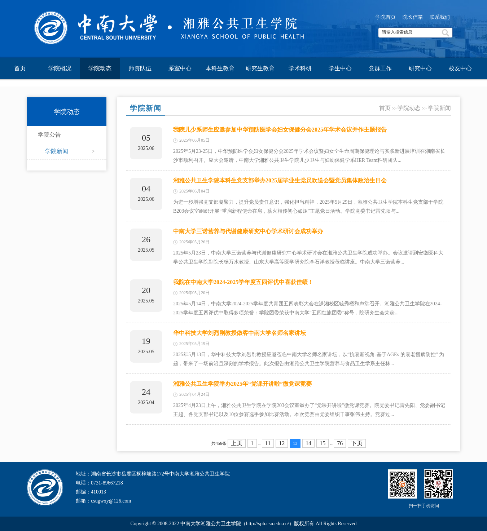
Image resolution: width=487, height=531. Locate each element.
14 (308, 443)
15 (322, 443)
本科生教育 (220, 68)
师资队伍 (140, 68)
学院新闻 (56, 151)
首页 (20, 68)
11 (268, 443)
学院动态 (99, 68)
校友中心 (460, 68)
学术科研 (300, 68)
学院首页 (386, 17)
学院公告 (49, 135)
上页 (236, 443)
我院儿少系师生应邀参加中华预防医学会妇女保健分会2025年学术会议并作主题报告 (280, 130)
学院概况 (59, 68)
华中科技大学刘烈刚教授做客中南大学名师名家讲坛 (239, 333)
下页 (357, 443)
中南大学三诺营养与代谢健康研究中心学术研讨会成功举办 (248, 231)
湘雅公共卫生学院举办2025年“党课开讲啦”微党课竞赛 (242, 384)
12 (282, 443)
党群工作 (380, 68)
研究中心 (420, 68)
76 (340, 443)
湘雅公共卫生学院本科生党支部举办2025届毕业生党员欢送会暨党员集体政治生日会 (280, 180)
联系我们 (440, 17)
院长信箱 (413, 17)
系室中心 (180, 68)
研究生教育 (260, 68)
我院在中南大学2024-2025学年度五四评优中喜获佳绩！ (243, 282)
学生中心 (340, 68)
